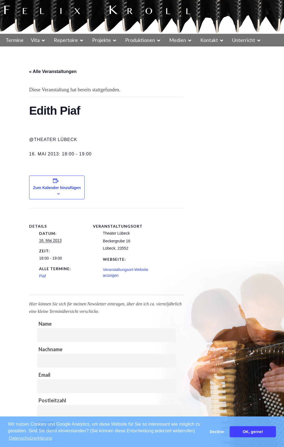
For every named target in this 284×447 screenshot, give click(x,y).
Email (44, 375)
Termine (15, 40)
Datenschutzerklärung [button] (30, 438)
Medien (177, 40)
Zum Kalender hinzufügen (57, 187)
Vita (35, 40)
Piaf (42, 276)
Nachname (50, 349)
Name (45, 324)
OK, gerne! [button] (253, 432)
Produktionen (140, 40)
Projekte (101, 40)
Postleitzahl (52, 400)
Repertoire (66, 40)
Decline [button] (217, 432)
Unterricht (243, 40)
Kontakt (209, 40)
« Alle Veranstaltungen (53, 71)
